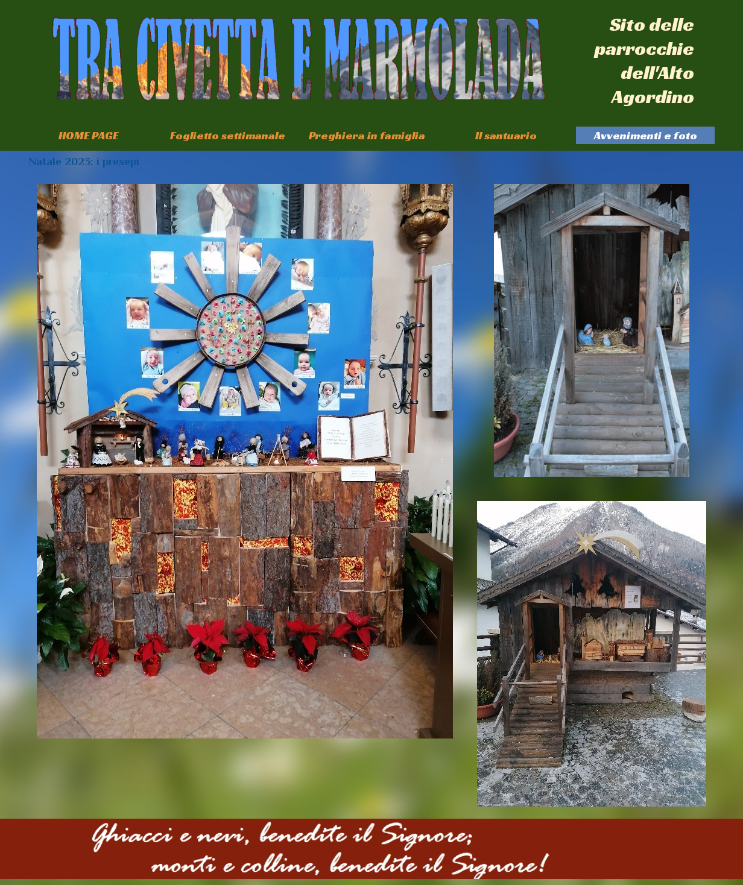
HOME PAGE (88, 135)
